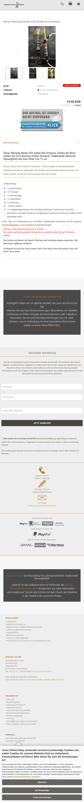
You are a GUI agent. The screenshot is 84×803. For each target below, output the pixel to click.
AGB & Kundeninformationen (19, 630)
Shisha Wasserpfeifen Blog (18, 713)
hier (77, 451)
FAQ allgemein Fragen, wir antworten (22, 721)
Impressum (36, 777)
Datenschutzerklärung (22, 777)
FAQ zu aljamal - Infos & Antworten (21, 724)
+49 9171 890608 (41, 478)
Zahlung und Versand (16, 705)
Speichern (42, 782)
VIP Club (10, 718)
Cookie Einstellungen (42, 797)
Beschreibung (10, 142)
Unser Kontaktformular (42, 492)
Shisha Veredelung (14, 716)
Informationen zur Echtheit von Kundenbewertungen (29, 641)
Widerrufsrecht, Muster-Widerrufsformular (24, 627)
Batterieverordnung (15, 635)
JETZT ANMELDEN (42, 423)
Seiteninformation (14, 707)
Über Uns (10, 699)
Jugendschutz (13, 632)
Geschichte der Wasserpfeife (19, 710)
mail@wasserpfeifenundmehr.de (23, 677)
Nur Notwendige (42, 790)
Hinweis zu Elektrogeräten (17, 638)
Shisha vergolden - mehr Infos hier (42, 328)
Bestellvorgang (13, 702)
